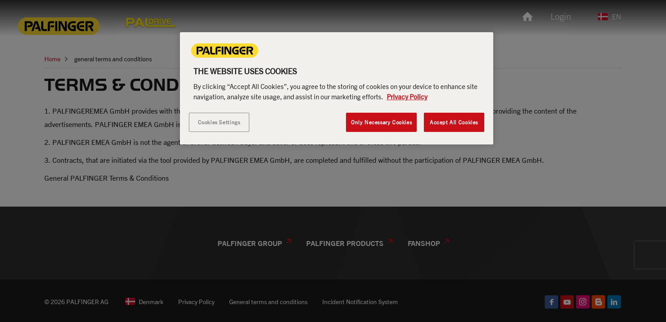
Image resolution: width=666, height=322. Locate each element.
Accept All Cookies (454, 122)
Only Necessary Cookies (381, 122)
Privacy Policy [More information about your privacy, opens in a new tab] (407, 97)
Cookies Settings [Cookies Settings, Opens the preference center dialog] (219, 122)
